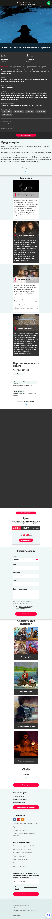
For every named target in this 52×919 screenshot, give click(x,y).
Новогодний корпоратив (20, 859)
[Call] (48, 3)
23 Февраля (16, 852)
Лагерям (15, 856)
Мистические (7, 114)
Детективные (41, 111)
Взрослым (30, 111)
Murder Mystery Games (31, 823)
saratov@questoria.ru (20, 799)
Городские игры (17, 823)
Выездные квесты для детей (22, 846)
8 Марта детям (17, 849)
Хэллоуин (22, 856)
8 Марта (34, 846)
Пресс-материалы (18, 902)
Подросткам (7, 111)
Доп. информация (20, 589)
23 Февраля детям (27, 852)
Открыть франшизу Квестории (26, 807)
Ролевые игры (28, 827)
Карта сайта (17, 915)
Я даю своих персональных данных (24, 607)
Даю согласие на (26, 888)
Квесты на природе (19, 866)
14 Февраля (27, 849)
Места (25, 830)
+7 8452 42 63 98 (18, 796)
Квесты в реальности (19, 863)
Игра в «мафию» (18, 827)
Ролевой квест (17, 830)
